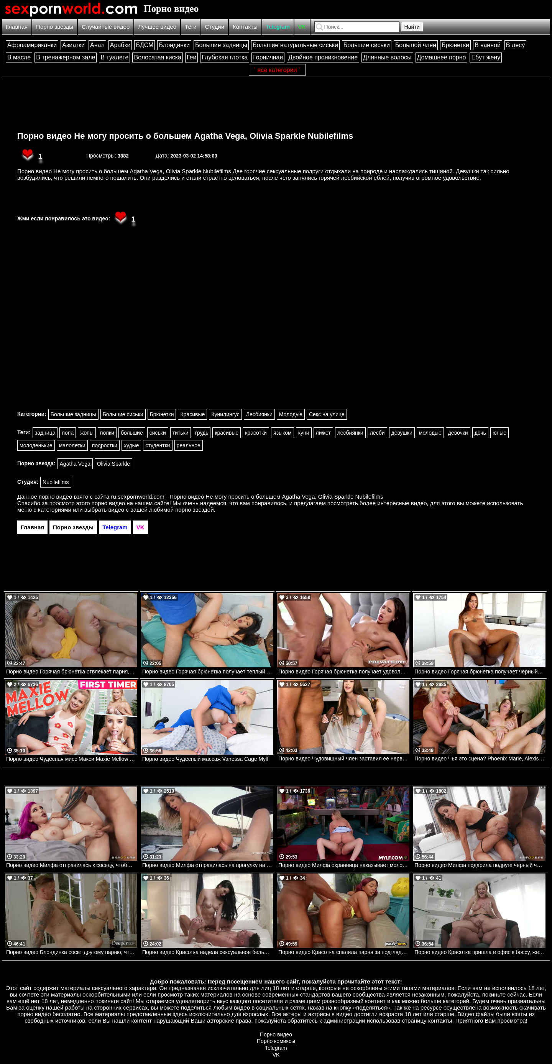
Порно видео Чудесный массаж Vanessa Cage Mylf (205, 759)
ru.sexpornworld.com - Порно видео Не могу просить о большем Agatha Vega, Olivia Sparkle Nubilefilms (247, 496)
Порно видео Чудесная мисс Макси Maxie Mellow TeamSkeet (71, 759)
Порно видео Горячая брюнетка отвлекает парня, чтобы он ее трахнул (71, 671)
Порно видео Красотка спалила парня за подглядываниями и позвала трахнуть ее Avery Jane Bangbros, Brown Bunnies (343, 952)
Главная (17, 26)
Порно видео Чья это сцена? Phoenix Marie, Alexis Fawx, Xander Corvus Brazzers (479, 758)
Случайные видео (106, 26)
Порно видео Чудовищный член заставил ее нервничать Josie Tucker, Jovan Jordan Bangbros (343, 758)
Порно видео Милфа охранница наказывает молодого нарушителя (343, 865)
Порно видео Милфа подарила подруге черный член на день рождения (479, 865)
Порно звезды (54, 26)
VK (302, 26)
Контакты (245, 26)
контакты (440, 1020)
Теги (191, 26)
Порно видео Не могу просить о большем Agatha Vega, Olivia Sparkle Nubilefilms (185, 136)
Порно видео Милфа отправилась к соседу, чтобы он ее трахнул (71, 865)
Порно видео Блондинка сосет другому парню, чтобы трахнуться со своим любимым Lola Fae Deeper (71, 952)
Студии (214, 26)
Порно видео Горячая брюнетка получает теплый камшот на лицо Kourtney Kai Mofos (207, 671)
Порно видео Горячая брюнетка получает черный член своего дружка (479, 671)
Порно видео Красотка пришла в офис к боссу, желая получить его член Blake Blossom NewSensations (479, 952)
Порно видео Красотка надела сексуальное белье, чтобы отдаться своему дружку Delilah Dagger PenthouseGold (207, 952)
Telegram (278, 26)
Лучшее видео (157, 26)
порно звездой (194, 509)
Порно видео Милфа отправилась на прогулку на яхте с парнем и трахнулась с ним (207, 865)
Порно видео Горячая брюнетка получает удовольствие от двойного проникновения (343, 671)
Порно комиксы (276, 1041)
